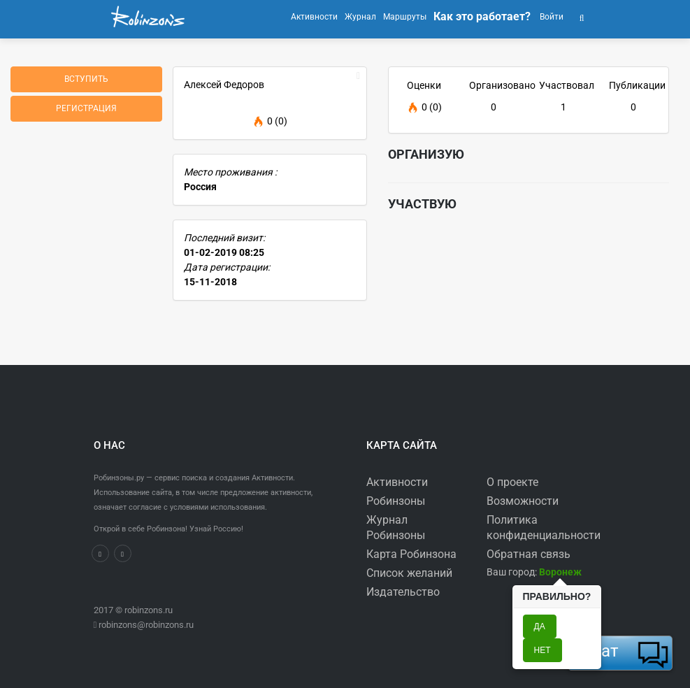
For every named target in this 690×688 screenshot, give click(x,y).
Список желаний (409, 573)
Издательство (403, 592)
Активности (397, 482)
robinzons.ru (148, 610)
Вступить (86, 79)
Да (539, 626)
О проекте (512, 482)
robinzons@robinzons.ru (146, 624)
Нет (542, 650)
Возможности (523, 501)
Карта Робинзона (411, 554)
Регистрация (86, 108)
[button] (582, 17)
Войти (550, 17)
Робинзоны (395, 501)
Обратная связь (528, 554)
